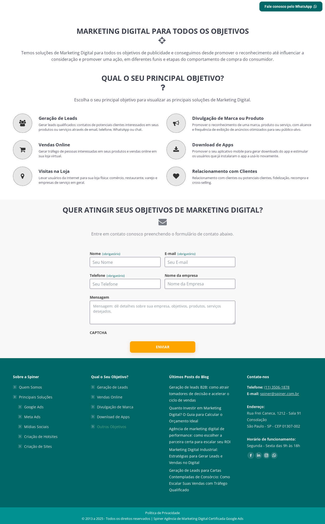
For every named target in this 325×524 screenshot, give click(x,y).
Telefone (107, 275)
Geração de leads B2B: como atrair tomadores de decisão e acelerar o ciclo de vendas (199, 394)
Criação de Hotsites (41, 436)
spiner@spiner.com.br (279, 393)
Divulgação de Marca (115, 406)
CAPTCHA (98, 333)
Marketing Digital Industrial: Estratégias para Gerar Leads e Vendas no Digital (196, 456)
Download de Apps (113, 416)
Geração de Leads (112, 387)
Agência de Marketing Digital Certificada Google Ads (203, 518)
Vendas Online (109, 397)
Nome (105, 254)
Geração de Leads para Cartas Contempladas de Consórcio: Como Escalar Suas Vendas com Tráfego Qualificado (199, 480)
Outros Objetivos (111, 426)
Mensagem (99, 297)
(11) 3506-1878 (276, 387)
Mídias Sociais (36, 426)
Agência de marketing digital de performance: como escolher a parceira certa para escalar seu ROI (200, 435)
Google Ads (34, 406)
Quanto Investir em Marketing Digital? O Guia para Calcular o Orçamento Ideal (195, 414)
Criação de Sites (38, 446)
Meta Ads (32, 416)
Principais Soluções (33, 397)
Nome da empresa (181, 275)
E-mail (180, 254)
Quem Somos (30, 387)
